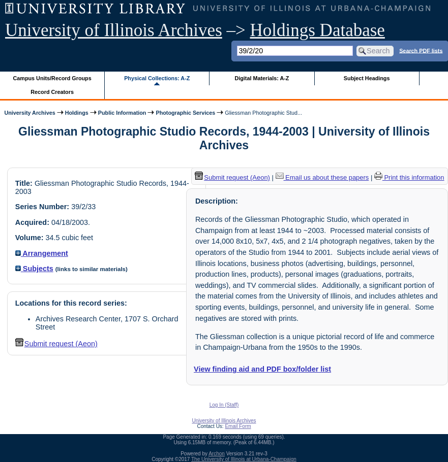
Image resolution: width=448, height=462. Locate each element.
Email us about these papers (322, 177)
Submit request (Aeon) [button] (56, 344)
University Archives (29, 113)
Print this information (409, 177)
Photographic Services (185, 113)
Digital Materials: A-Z (261, 78)
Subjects (34, 269)
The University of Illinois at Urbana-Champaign (243, 459)
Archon (216, 453)
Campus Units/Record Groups (52, 78)
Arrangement (41, 253)
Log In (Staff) (224, 405)
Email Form (238, 426)
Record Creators (52, 92)
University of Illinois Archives (113, 30)
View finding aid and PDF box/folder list (262, 369)
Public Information (122, 113)
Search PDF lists (420, 50)
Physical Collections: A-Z (157, 78)
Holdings (76, 113)
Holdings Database (317, 30)
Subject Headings (367, 78)
